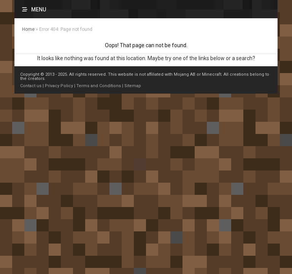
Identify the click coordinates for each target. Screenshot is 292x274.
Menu (38, 9)
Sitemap (132, 85)
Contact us (30, 85)
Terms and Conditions (98, 85)
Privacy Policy (59, 85)
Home (28, 29)
